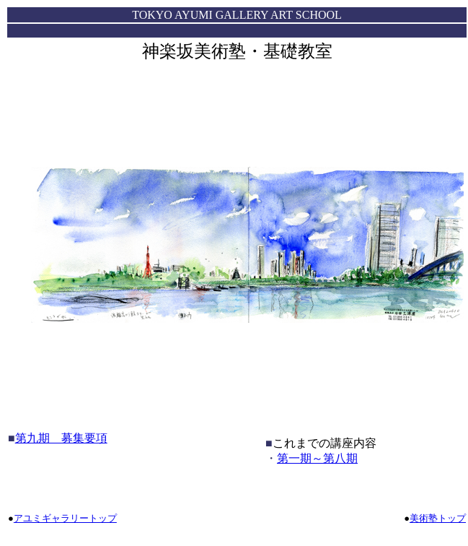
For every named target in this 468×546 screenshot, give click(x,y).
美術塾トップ (438, 518)
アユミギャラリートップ (65, 518)
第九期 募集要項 (61, 438)
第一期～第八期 (317, 458)
